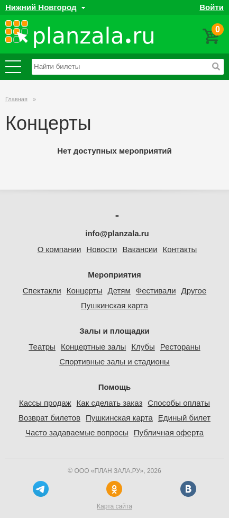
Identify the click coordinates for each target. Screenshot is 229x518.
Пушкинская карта (114, 305)
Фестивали (156, 290)
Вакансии (139, 249)
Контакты (180, 249)
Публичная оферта (169, 432)
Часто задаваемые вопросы (77, 432)
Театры (42, 346)
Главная (16, 99)
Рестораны (180, 346)
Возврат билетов (49, 417)
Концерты (85, 290)
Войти (211, 7)
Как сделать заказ (110, 402)
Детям (118, 290)
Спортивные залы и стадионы (114, 361)
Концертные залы (93, 346)
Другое (194, 290)
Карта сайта (114, 506)
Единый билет (184, 417)
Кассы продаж (45, 402)
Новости (101, 249)
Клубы (143, 346)
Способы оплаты (179, 402)
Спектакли (42, 290)
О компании (59, 249)
